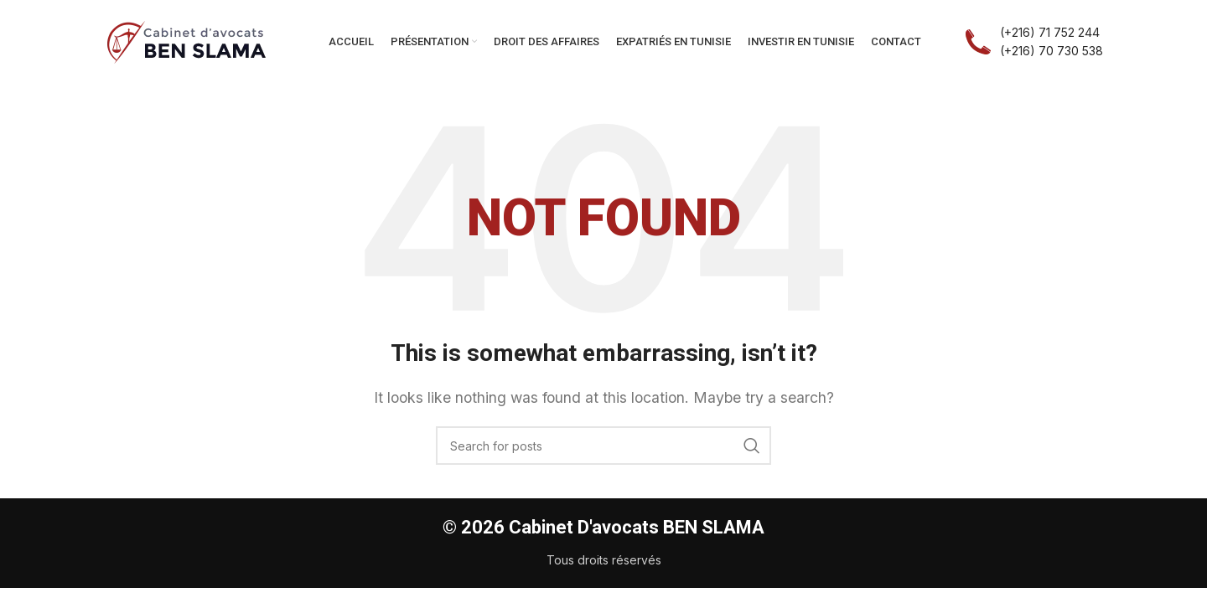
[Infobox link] (1034, 42)
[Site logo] (187, 40)
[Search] (603, 445)
